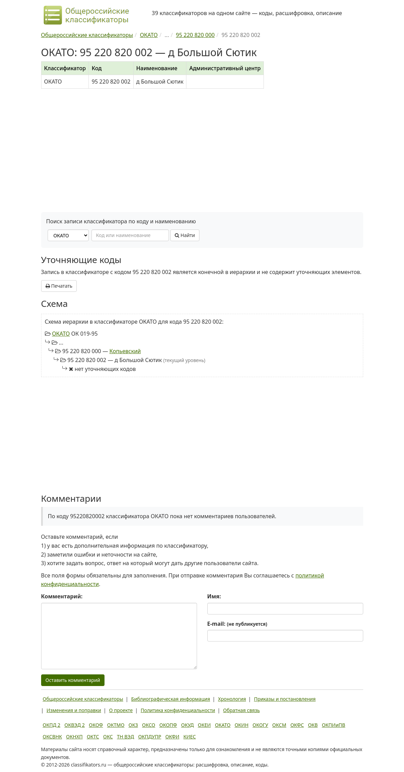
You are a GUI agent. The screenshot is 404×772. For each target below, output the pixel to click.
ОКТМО (116, 725)
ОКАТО (61, 333)
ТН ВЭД (125, 736)
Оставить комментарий (73, 680)
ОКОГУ (260, 725)
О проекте (121, 710)
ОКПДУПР (149, 736)
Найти (185, 235)
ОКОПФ (168, 725)
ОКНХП (74, 736)
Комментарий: (62, 596)
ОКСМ (279, 725)
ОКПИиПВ (333, 725)
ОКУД (187, 725)
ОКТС (93, 736)
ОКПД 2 (52, 725)
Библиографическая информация (170, 699)
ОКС (108, 736)
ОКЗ (133, 725)
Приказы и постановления (285, 699)
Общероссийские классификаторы (83, 699)
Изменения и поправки (74, 710)
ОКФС (297, 725)
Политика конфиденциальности (178, 710)
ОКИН (241, 725)
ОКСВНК (52, 736)
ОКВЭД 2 (74, 725)
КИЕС (189, 736)
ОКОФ (96, 725)
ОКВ (313, 725)
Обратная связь (241, 710)
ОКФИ (172, 736)
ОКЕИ (204, 725)
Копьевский (125, 351)
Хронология (232, 699)
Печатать (59, 286)
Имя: (214, 596)
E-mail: (237, 623)
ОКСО (148, 725)
